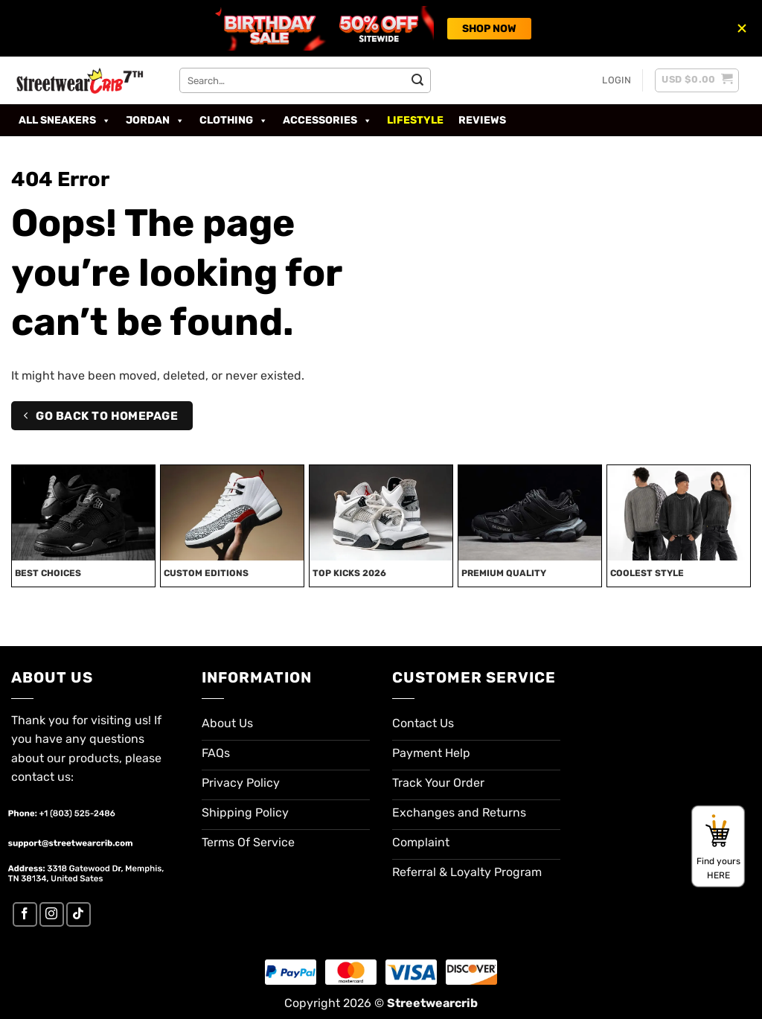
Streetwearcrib (432, 1003)
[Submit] (417, 80)
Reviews (482, 120)
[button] (616, 80)
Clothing (233, 120)
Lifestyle (415, 120)
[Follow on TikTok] (78, 914)
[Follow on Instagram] (51, 914)
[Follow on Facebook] (25, 914)
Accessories (327, 120)
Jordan (155, 120)
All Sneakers (65, 120)
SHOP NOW (489, 28)
